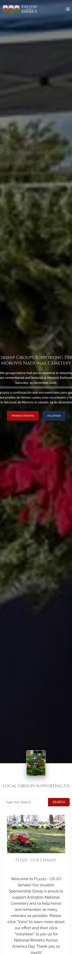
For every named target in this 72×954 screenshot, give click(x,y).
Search (59, 802)
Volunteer (54, 415)
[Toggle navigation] (68, 9)
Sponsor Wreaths (23, 415)
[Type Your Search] (25, 802)
